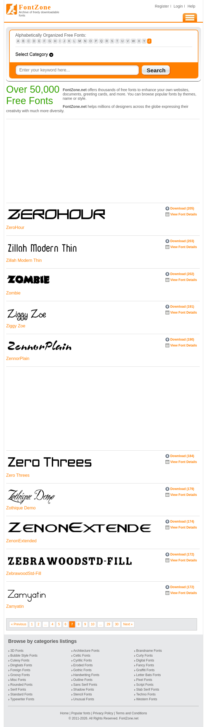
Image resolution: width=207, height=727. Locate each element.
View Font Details (183, 214)
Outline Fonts (82, 680)
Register (162, 6)
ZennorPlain (17, 358)
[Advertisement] (101, 159)
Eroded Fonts (83, 665)
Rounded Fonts (21, 685)
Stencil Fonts (82, 694)
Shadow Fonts (83, 689)
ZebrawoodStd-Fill (23, 573)
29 (108, 624)
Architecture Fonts (86, 651)
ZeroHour (15, 227)
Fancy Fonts (145, 665)
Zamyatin (15, 606)
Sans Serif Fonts (85, 685)
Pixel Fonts (144, 680)
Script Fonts (144, 685)
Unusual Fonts (83, 699)
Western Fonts (146, 699)
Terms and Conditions (131, 713)
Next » (128, 624)
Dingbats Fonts (21, 665)
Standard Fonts (21, 694)
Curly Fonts (144, 655)
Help (191, 6)
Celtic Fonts (81, 655)
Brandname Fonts (149, 651)
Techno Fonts (146, 694)
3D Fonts (16, 651)
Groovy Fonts (20, 675)
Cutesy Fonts (19, 660)
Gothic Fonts (82, 670)
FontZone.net (128, 718)
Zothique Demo (21, 508)
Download (182, 208)
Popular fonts (80, 713)
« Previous (18, 624)
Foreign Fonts (20, 670)
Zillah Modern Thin (24, 260)
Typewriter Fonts (22, 699)
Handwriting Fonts (86, 675)
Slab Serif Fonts (147, 689)
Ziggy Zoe (15, 326)
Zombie (13, 293)
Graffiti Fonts (145, 670)
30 (116, 624)
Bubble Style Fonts (23, 655)
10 (92, 624)
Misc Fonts (18, 680)
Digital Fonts (145, 660)
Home (65, 713)
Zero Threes (18, 475)
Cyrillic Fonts (82, 660)
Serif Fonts (18, 689)
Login (178, 6)
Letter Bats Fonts (148, 675)
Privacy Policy (103, 713)
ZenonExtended (21, 541)
